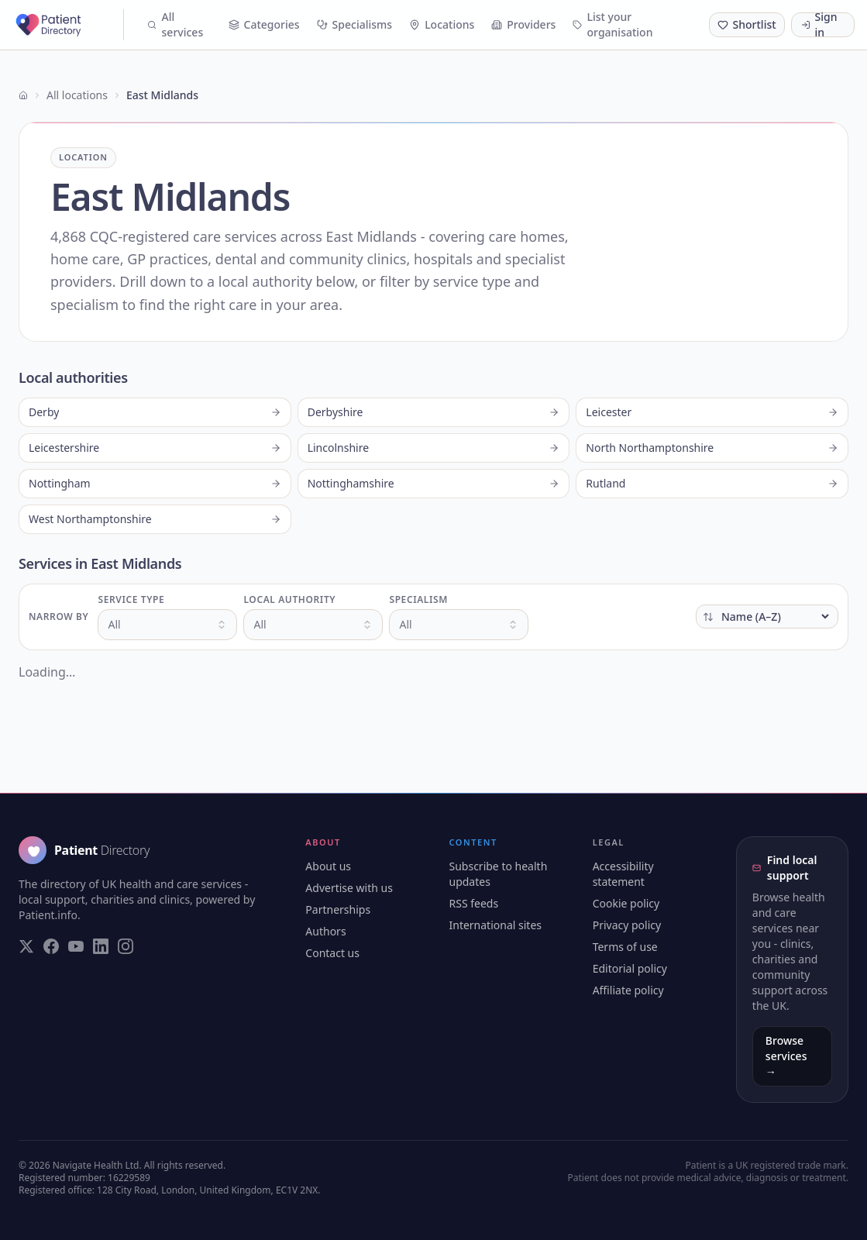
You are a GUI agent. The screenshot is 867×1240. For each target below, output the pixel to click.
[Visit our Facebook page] (51, 946)
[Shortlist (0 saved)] (747, 24)
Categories (264, 24)
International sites (495, 925)
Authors (325, 931)
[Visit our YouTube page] (76, 946)
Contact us (332, 953)
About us (328, 866)
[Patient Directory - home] (68, 24)
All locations (77, 95)
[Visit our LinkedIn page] (100, 946)
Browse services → (786, 1056)
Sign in (819, 24)
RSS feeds (473, 903)
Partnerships (337, 909)
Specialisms (355, 24)
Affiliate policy (628, 990)
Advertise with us (349, 887)
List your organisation (612, 24)
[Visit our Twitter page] (26, 946)
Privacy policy (627, 925)
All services (175, 24)
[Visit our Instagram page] (125, 946)
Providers (523, 24)
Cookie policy (626, 903)
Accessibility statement (623, 874)
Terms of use (625, 946)
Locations (441, 24)
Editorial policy (630, 968)
